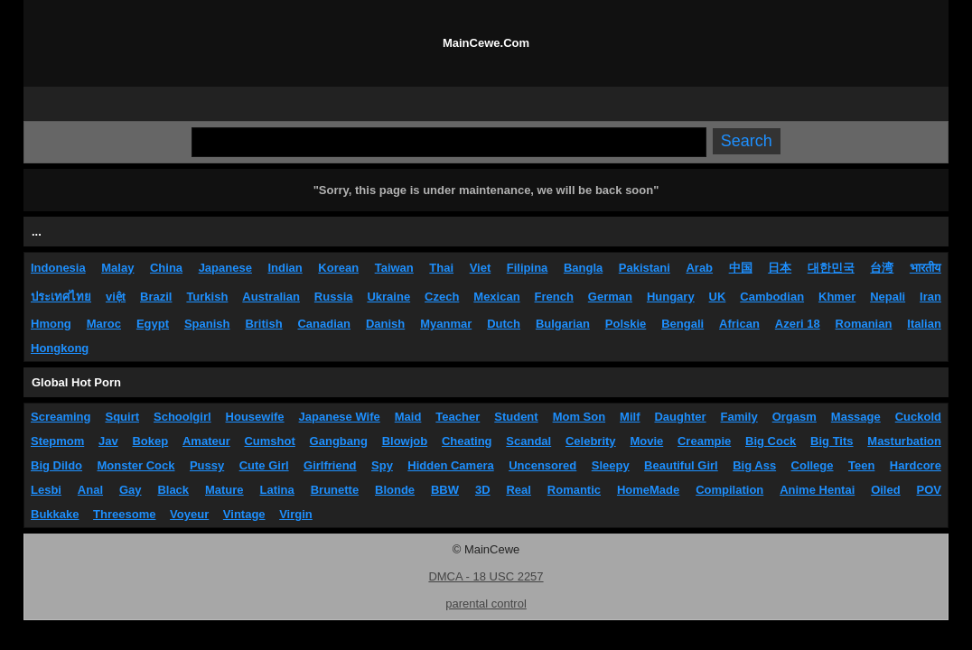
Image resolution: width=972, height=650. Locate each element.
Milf (630, 416)
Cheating (467, 441)
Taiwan (394, 267)
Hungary (671, 296)
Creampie (704, 441)
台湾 (881, 267)
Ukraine (388, 296)
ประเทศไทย (61, 296)
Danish (385, 323)
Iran (930, 296)
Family (739, 416)
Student (515, 416)
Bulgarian (563, 323)
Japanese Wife (339, 416)
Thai (441, 267)
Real (518, 490)
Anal (90, 490)
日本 (779, 267)
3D (483, 490)
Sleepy (611, 465)
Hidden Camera (450, 465)
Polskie (626, 323)
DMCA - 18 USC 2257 (485, 576)
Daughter (680, 416)
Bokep (150, 441)
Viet (480, 267)
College (812, 465)
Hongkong (60, 348)
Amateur (206, 441)
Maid (408, 416)
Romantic (574, 490)
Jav (108, 441)
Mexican (496, 296)
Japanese (225, 267)
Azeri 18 (797, 323)
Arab (699, 267)
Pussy (207, 465)
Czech (442, 296)
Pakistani (644, 267)
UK (717, 296)
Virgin (296, 514)
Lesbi (46, 490)
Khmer (836, 296)
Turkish (207, 296)
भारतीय (925, 267)
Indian (284, 267)
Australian (271, 296)
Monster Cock (136, 465)
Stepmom (57, 441)
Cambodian (772, 296)
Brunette (335, 490)
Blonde (395, 490)
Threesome (124, 514)
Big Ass (754, 465)
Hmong (51, 323)
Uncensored (542, 465)
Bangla (583, 267)
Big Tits (831, 441)
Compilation (729, 490)
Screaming (60, 416)
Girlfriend (330, 465)
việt (116, 296)
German (610, 296)
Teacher (457, 416)
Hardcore (915, 465)
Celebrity (590, 441)
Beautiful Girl (681, 465)
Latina (277, 490)
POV (929, 490)
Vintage (244, 514)
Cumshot (269, 441)
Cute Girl (264, 465)
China (166, 267)
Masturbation (904, 441)
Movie (646, 441)
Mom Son (579, 416)
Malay (117, 267)
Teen (861, 465)
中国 (740, 267)
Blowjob (405, 441)
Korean (338, 267)
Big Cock (770, 441)
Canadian (323, 323)
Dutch (503, 323)
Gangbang (339, 441)
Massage (856, 416)
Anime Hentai (817, 490)
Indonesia (58, 267)
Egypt (152, 323)
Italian (924, 323)
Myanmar (446, 323)
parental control (486, 603)
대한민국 (831, 267)
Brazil (156, 296)
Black (173, 490)
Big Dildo (56, 465)
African (739, 323)
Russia (333, 296)
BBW (445, 490)
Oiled (886, 490)
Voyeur (189, 514)
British (263, 323)
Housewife (255, 416)
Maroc (104, 323)
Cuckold (918, 416)
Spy (382, 465)
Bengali (682, 323)
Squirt (122, 416)
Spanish (207, 323)
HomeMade (648, 490)
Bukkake (55, 514)
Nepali (887, 296)
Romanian (864, 323)
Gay (130, 490)
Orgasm (794, 416)
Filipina (527, 267)
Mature (224, 490)
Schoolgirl (182, 416)
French (554, 296)
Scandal (528, 441)
